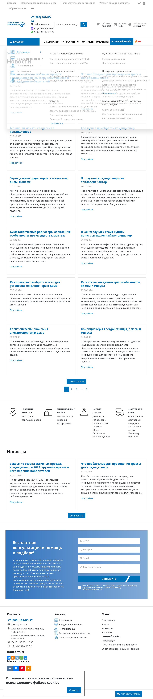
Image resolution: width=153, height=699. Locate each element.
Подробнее (16, 112)
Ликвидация (108, 640)
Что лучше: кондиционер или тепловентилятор (102, 180)
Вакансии (102, 41)
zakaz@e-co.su (40, 24)
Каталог (60, 614)
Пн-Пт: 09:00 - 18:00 (22, 642)
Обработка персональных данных (120, 648)
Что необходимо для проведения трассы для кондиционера (111, 75)
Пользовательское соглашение (78, 2)
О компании (51, 41)
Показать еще (76, 381)
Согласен (74, 689)
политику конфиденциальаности (101, 588)
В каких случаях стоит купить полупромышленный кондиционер (106, 233)
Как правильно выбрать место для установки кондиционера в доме (35, 284)
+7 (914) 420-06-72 (42, 28)
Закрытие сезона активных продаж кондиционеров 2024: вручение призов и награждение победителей (39, 77)
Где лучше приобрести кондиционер (108, 128)
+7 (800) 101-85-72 (41, 18)
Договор (12, 2)
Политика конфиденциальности (38, 2)
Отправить (109, 579)
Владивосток (17, 635)
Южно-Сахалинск (37, 635)
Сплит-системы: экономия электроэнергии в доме (29, 330)
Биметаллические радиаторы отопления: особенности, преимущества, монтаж (40, 233)
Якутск (26, 635)
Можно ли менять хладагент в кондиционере (32, 129)
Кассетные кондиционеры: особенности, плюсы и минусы (110, 284)
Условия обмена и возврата (114, 2)
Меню (106, 614)
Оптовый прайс (121, 41)
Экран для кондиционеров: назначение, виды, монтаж (39, 180)
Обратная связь (17, 8)
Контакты (88, 41)
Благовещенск (17, 638)
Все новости (76, 515)
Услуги (70, 41)
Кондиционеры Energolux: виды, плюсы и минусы (111, 330)
